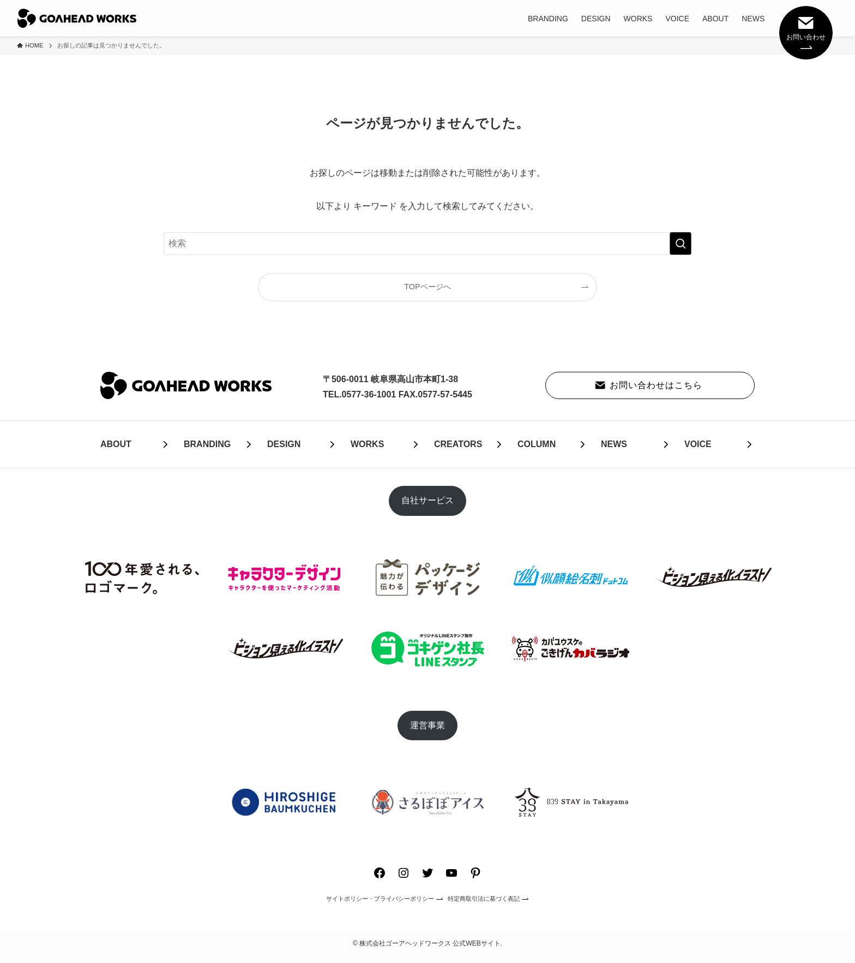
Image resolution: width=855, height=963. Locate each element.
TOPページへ (427, 286)
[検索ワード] (427, 243)
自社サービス (427, 500)
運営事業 (427, 725)
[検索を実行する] (680, 243)
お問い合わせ (806, 31)
